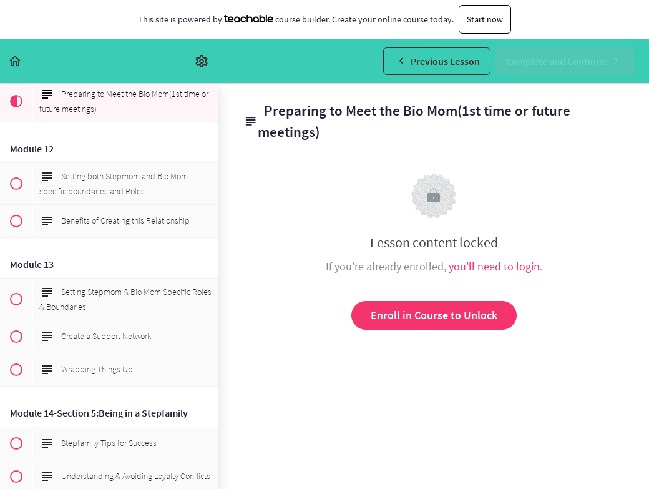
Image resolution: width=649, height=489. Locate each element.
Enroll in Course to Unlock (434, 315)
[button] (15, 61)
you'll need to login (494, 266)
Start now (485, 19)
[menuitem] (202, 61)
